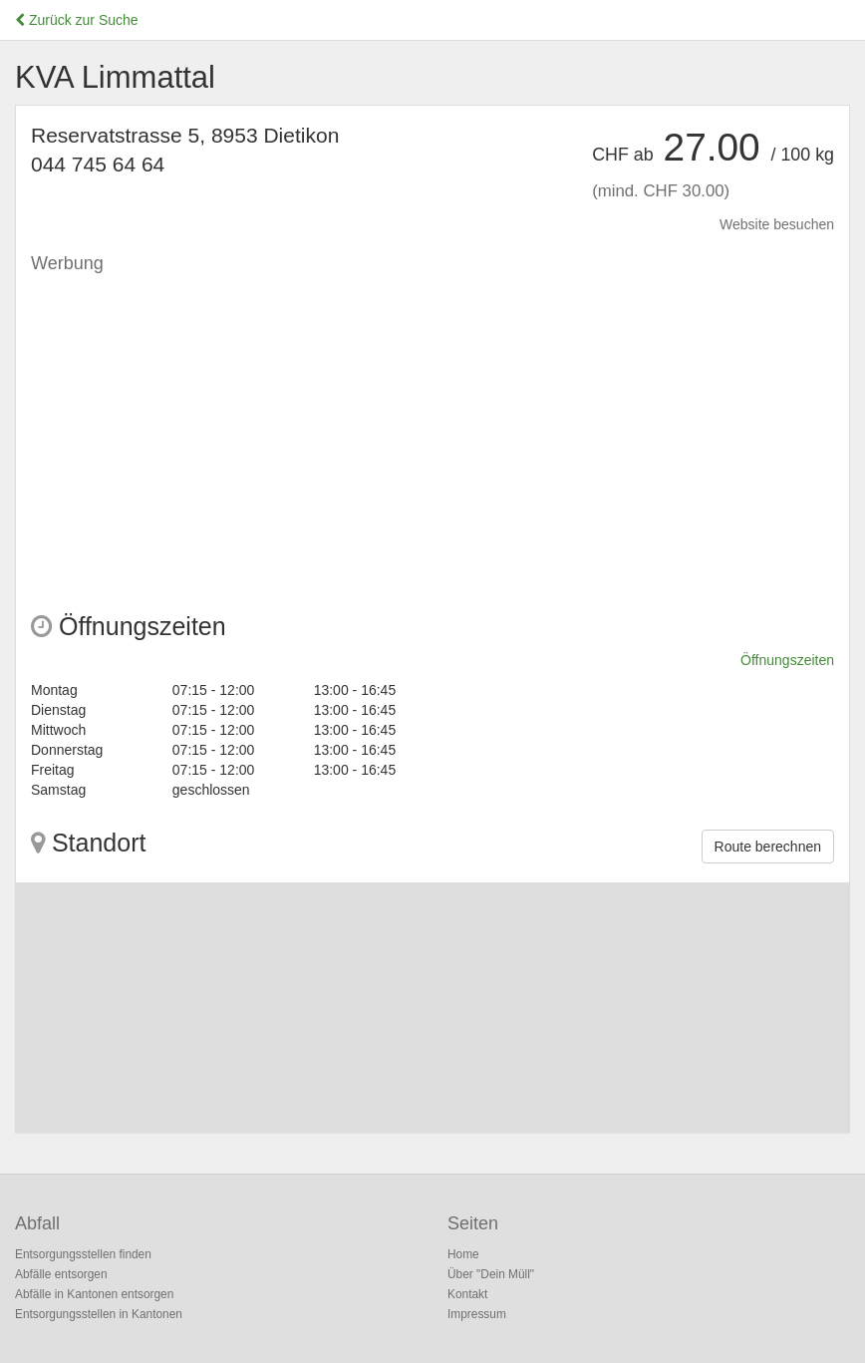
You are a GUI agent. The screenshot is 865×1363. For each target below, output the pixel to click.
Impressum (476, 1314)
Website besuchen (777, 224)
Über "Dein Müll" (490, 1274)
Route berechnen (768, 846)
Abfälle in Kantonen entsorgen (94, 1294)
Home (463, 1254)
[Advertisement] (432, 423)
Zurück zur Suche (77, 20)
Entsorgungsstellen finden (83, 1254)
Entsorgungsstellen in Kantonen (98, 1314)
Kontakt (467, 1294)
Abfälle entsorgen (61, 1274)
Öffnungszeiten (787, 660)
